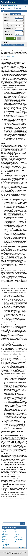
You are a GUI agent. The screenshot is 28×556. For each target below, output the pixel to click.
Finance (4, 537)
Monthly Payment (15, 14)
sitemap (8, 552)
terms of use (14, 552)
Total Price (6, 14)
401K (15, 541)
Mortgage (4, 529)
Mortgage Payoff (18, 537)
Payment (4, 533)
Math (20, 547)
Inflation (16, 536)
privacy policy (22, 552)
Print (26, 6)
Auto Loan (4, 531)
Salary (3, 541)
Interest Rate (5, 542)
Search (23, 523)
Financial (5, 547)
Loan (15, 529)
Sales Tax (16, 542)
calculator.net (17, 553)
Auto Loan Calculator (7, 44)
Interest (15, 531)
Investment (16, 534)
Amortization (5, 534)
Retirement (16, 533)
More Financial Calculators (5, 545)
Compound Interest (18, 539)
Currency (4, 536)
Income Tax (4, 539)
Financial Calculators (9, 527)
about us (2, 552)
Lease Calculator (19, 44)
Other (23, 547)
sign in (25, 0)
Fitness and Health (13, 547)
